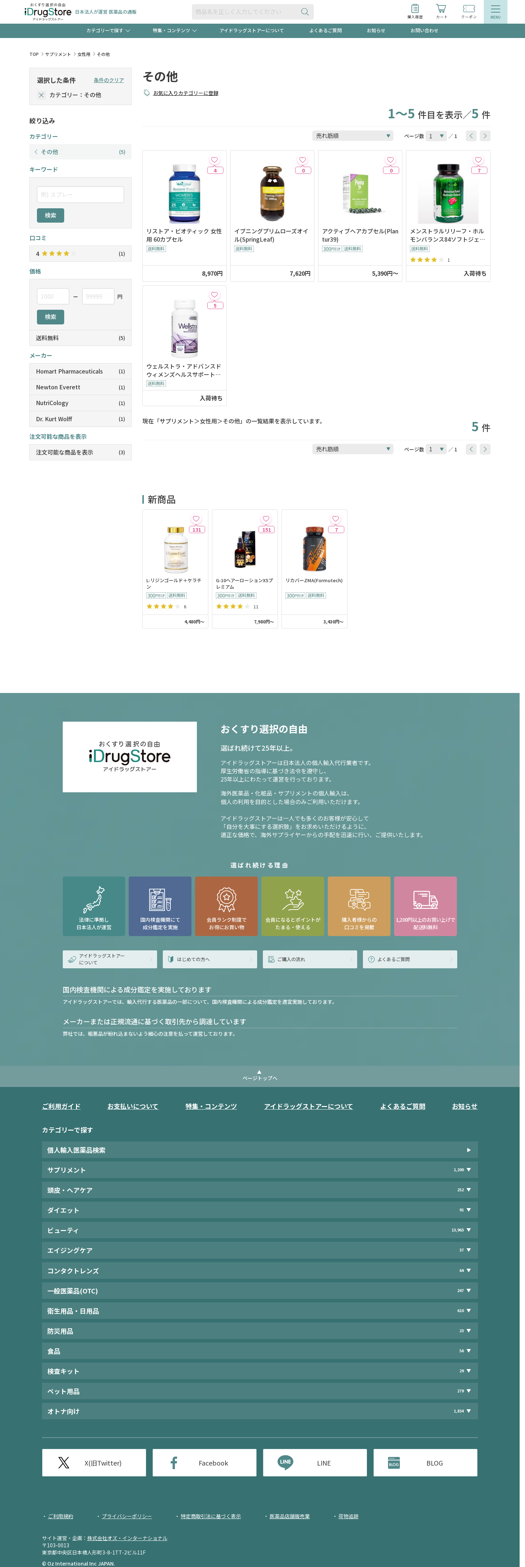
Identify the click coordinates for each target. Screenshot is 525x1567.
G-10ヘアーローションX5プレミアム (244, 583)
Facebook (213, 1462)
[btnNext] (485, 135)
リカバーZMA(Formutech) (314, 580)
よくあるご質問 (325, 30)
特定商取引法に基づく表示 (211, 1516)
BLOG (434, 1462)
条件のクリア (109, 80)
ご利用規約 (60, 1516)
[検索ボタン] (306, 11)
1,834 (459, 1411)
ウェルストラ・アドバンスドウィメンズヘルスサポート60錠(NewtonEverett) (184, 370)
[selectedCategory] (41, 95)
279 (460, 1390)
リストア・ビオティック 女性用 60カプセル (184, 235)
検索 (50, 215)
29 (461, 1370)
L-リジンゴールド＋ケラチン (174, 583)
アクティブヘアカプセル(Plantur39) (360, 235)
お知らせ (376, 30)
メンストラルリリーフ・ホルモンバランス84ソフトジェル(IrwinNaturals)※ (447, 235)
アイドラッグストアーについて (251, 30)
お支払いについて (133, 1106)
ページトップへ (260, 1078)
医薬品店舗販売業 (290, 1516)
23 (461, 1330)
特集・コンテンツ (211, 1106)
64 (461, 1270)
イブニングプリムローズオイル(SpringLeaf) (271, 235)
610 (460, 1310)
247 (460, 1290)
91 (461, 1209)
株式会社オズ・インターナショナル (127, 1538)
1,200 (459, 1169)
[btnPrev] (471, 135)
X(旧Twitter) (103, 1462)
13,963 (457, 1230)
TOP (34, 54)
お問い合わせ (425, 30)
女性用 (83, 54)
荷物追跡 (349, 1516)
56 (461, 1350)
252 (460, 1189)
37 (461, 1250)
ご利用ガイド (61, 1106)
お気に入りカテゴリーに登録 (185, 92)
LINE (324, 1462)
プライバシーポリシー (127, 1516)
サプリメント (58, 54)
